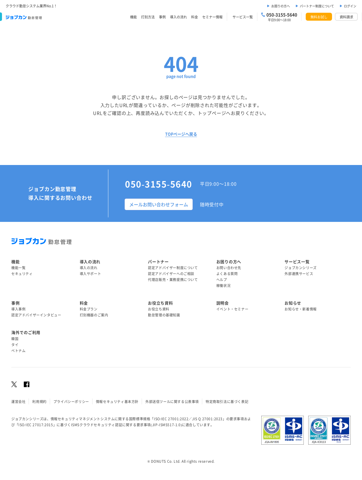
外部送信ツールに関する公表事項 (172, 401)
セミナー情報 (212, 16)
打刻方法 (148, 16)
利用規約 (39, 401)
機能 (133, 16)
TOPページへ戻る (181, 134)
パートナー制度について (317, 6)
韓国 (14, 338)
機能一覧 (18, 267)
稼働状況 (223, 285)
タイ (14, 344)
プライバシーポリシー (71, 401)
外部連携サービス (299, 273)
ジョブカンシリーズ (300, 267)
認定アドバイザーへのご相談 (171, 273)
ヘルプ (221, 279)
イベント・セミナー (232, 309)
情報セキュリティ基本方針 (117, 401)
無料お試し (319, 16)
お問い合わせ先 (228, 267)
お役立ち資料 (158, 309)
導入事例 (18, 309)
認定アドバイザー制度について (173, 267)
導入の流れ (178, 16)
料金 (194, 16)
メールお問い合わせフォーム (158, 204)
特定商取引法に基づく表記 (227, 401)
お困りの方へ (280, 6)
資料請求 (346, 16)
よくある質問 (227, 273)
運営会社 (18, 401)
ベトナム (18, 350)
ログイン (350, 6)
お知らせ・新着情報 (300, 309)
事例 (162, 16)
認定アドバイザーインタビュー (36, 314)
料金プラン (89, 309)
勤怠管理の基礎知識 (164, 314)
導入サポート (90, 273)
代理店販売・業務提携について (173, 279)
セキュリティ (22, 273)
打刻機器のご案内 (94, 314)
